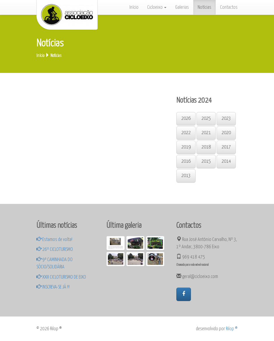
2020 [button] (226, 132)
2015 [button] (206, 161)
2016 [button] (186, 161)
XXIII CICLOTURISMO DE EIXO (61, 277)
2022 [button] (186, 132)
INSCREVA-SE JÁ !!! (53, 287)
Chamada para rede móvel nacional (192, 264)
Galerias (182, 7)
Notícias (204, 7)
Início (133, 7)
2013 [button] (186, 175)
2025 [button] (206, 118)
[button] (183, 294)
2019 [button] (186, 147)
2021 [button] (206, 132)
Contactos (229, 7)
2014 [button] (226, 161)
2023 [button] (226, 118)
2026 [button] (186, 118)
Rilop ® (232, 328)
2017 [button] (226, 147)
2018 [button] (206, 147)
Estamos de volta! (54, 239)
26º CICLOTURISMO (54, 249)
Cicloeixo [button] (156, 7)
